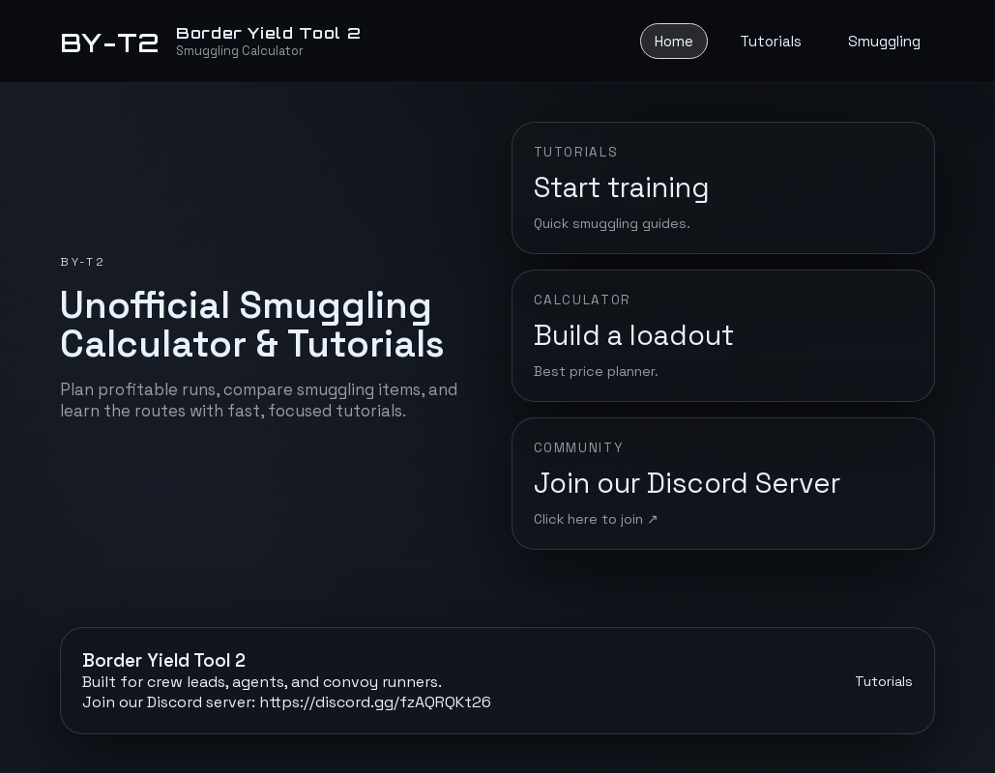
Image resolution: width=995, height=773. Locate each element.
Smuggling (884, 41)
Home (674, 41)
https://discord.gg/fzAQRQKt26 (375, 702)
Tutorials (771, 41)
